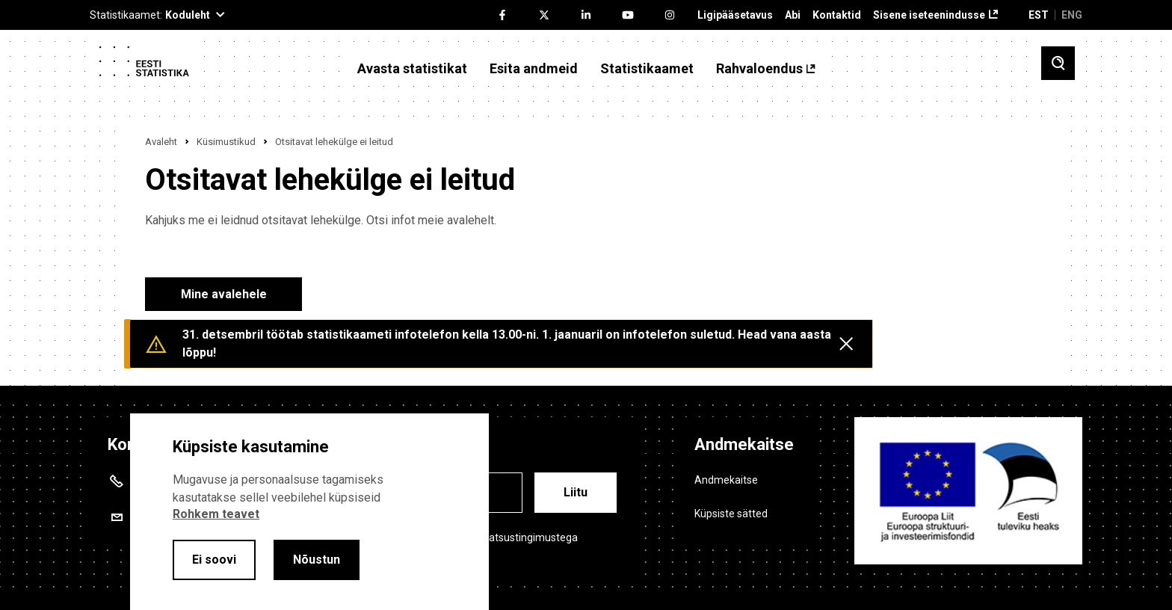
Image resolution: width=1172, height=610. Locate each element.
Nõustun (316, 559)
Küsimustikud (226, 141)
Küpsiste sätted (731, 514)
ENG (1071, 15)
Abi (793, 15)
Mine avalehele (224, 294)
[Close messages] (846, 344)
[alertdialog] (309, 511)
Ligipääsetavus (735, 15)
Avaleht (161, 141)
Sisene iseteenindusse (929, 15)
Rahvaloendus (759, 68)
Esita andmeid (534, 68)
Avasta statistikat (412, 68)
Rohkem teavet (216, 514)
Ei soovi (214, 559)
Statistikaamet (647, 68)
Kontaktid (836, 15)
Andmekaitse (726, 480)
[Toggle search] (1058, 63)
